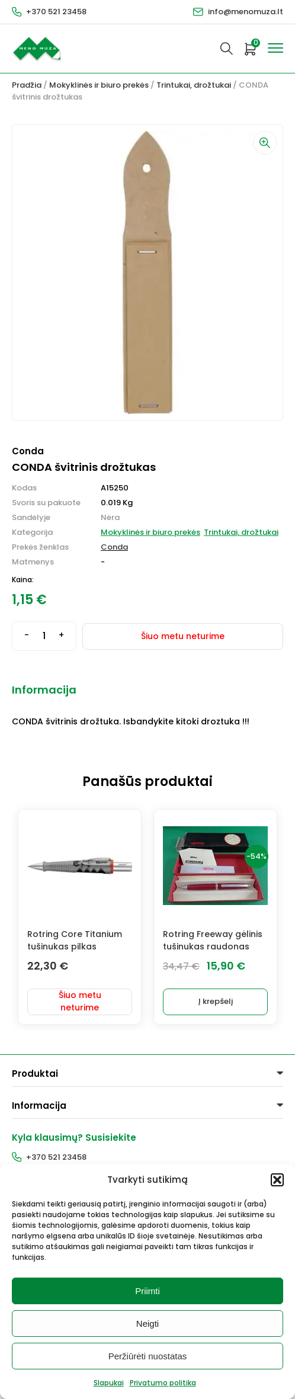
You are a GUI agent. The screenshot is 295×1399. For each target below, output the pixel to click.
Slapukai (109, 1383)
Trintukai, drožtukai (193, 85)
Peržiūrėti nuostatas (147, 1356)
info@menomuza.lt (245, 11)
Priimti (147, 1291)
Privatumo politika (163, 1383)
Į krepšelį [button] (215, 1001)
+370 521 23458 (56, 11)
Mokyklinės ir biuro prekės (99, 85)
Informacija (44, 689)
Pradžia (26, 85)
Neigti (147, 1323)
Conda (114, 547)
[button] (277, 1180)
